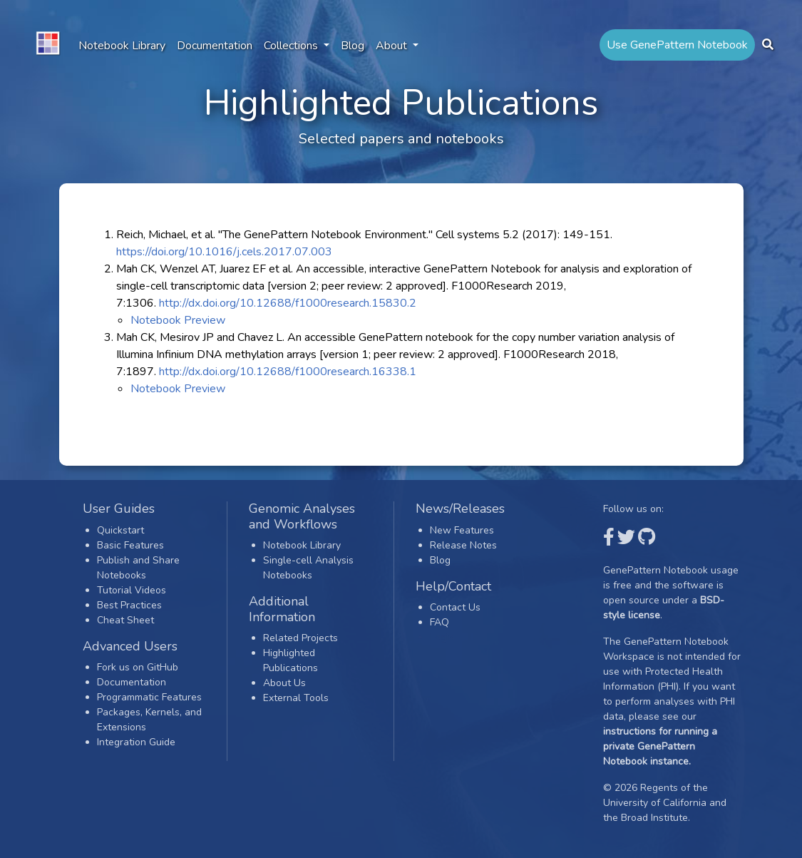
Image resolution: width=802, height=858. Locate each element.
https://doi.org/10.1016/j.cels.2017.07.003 (224, 252)
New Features (462, 530)
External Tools (296, 698)
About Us (284, 683)
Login (442, 637)
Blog (352, 45)
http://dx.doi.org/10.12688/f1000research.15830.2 (287, 303)
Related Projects (300, 638)
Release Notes (463, 545)
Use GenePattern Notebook (677, 45)
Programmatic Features (149, 697)
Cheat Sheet (125, 620)
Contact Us (455, 607)
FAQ (439, 622)
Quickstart (120, 530)
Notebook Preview (177, 320)
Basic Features (130, 545)
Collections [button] (292, 45)
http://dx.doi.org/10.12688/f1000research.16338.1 (287, 371)
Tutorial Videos (131, 590)
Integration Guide (136, 742)
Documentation (214, 45)
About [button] (393, 45)
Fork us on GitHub (137, 667)
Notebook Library (121, 45)
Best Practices (129, 605)
